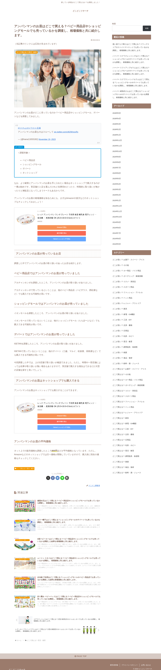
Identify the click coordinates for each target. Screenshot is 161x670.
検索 (114, 24)
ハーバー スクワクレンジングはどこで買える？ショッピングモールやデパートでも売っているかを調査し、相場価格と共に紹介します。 (131, 62)
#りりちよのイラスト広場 (30, 128)
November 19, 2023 (48, 139)
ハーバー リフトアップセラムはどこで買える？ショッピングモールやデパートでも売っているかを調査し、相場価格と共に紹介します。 (131, 77)
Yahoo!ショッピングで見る (47, 233)
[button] (67, 466)
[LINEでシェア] (62, 466)
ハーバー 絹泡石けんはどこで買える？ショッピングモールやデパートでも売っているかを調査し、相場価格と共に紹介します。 (131, 107)
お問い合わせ (146, 663)
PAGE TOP (80, 654)
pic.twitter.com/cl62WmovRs (67, 132)
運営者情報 (114, 663)
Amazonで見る (48, 227)
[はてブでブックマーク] (58, 466)
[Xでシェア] (48, 466)
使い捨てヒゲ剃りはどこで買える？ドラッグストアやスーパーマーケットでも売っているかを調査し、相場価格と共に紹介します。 (131, 47)
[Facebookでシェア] (53, 466)
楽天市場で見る (70, 227)
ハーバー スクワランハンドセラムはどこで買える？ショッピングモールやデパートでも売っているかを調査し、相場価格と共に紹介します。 (131, 93)
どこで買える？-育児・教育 (24, 457)
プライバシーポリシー (129, 663)
